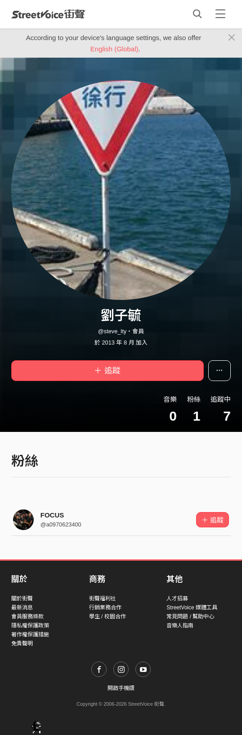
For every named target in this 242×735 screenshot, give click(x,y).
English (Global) (114, 49)
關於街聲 (22, 598)
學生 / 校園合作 (107, 616)
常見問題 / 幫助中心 (190, 616)
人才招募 (177, 598)
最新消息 (22, 607)
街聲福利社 (102, 598)
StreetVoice (48, 13)
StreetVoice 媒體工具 (191, 607)
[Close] (232, 37)
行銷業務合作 (105, 607)
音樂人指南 (179, 625)
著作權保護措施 (30, 634)
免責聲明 (22, 643)
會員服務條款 (27, 616)
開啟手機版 (121, 688)
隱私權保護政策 (30, 625)
